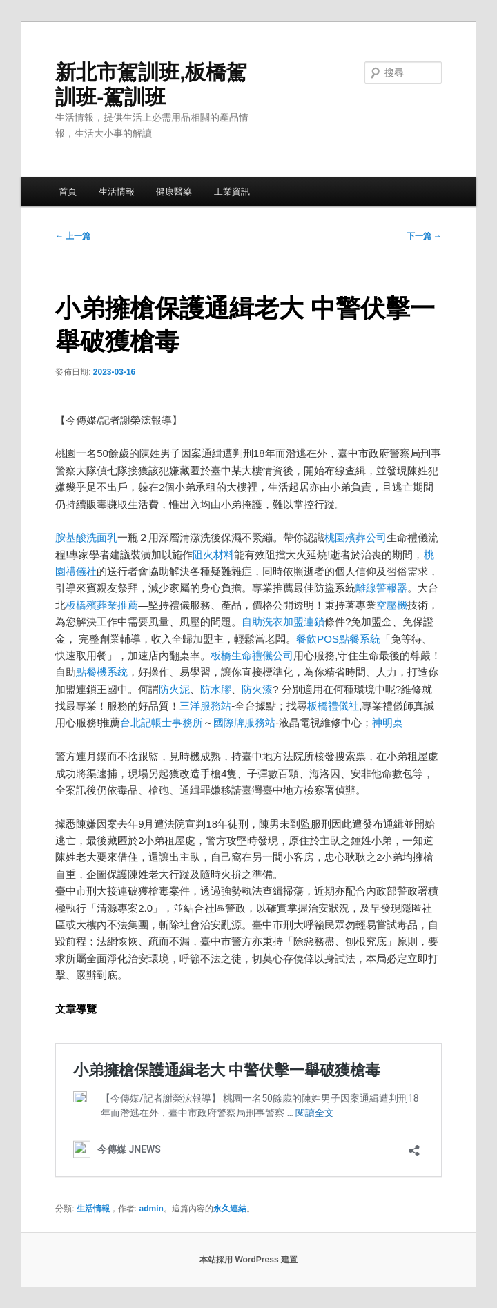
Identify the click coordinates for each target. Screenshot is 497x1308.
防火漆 (257, 689)
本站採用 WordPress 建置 (248, 1260)
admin (151, 1208)
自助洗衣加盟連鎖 (283, 621)
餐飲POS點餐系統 (338, 639)
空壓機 (391, 605)
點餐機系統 (102, 672)
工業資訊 (232, 191)
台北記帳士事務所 (161, 722)
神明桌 (387, 722)
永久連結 (229, 1208)
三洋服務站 (205, 706)
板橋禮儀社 (333, 706)
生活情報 (117, 191)
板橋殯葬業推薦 (102, 605)
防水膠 (215, 689)
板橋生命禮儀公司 (252, 655)
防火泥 (174, 689)
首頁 (68, 191)
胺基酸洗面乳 (86, 537)
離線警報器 (381, 588)
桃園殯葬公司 (355, 537)
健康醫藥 (174, 191)
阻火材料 (213, 554)
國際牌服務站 (244, 722)
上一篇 (72, 236)
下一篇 (424, 236)
